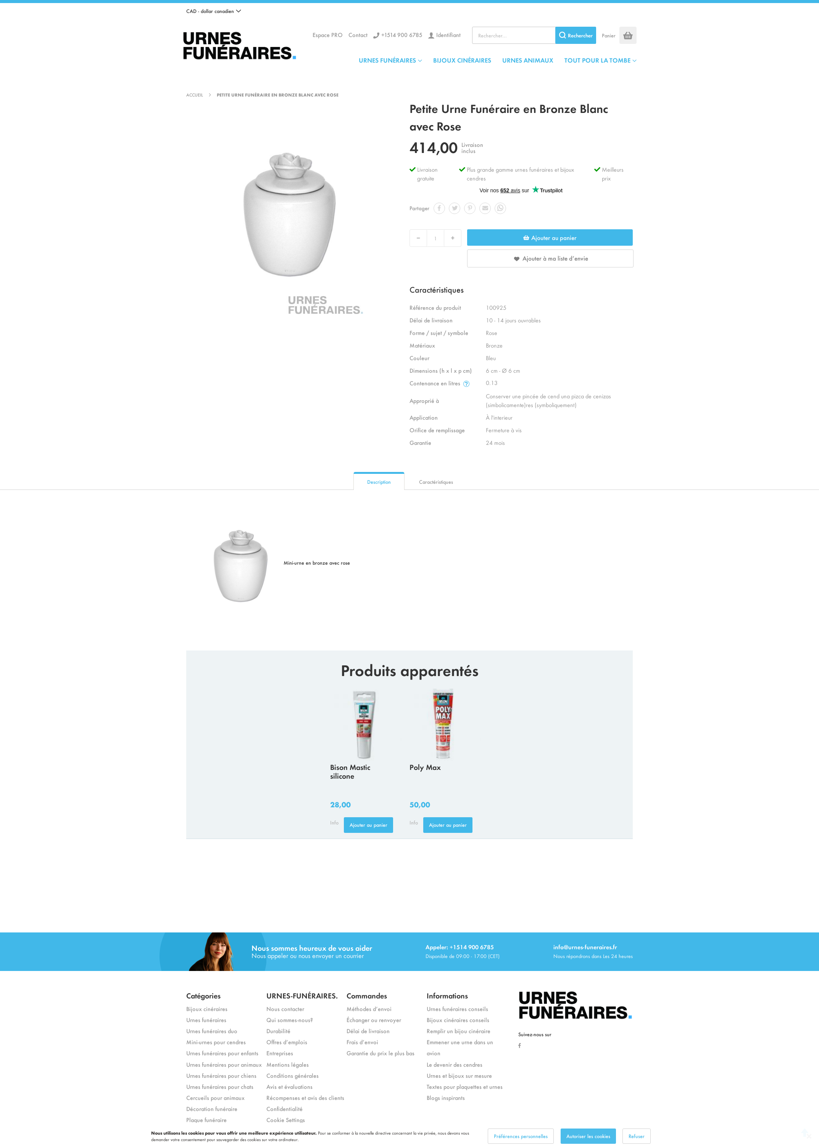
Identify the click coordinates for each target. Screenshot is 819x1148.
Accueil (194, 95)
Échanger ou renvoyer (374, 1020)
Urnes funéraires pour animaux (224, 1064)
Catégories (203, 995)
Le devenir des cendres (454, 1064)
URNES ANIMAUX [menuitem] (527, 60)
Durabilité (278, 1031)
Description (379, 481)
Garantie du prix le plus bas (380, 1053)
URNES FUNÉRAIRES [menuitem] (387, 60)
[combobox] (534, 35)
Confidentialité (284, 1109)
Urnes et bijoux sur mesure (459, 1075)
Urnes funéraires (206, 1020)
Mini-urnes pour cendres (216, 1042)
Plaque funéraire (206, 1120)
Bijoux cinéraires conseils (458, 1020)
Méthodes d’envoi (369, 1009)
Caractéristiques (436, 481)
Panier (609, 35)
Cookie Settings (285, 1120)
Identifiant (448, 35)
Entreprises (279, 1053)
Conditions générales (292, 1075)
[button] (213, 11)
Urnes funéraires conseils (457, 1009)
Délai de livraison (368, 1031)
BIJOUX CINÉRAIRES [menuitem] (462, 60)
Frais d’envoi (362, 1042)
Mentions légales (287, 1064)
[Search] (575, 35)
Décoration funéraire (211, 1109)
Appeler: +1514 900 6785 (460, 947)
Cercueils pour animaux (215, 1097)
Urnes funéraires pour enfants (222, 1053)
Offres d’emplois (286, 1042)
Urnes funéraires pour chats (219, 1086)
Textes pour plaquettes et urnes (465, 1086)
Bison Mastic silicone (350, 771)
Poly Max (425, 767)
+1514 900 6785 (401, 35)
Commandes (367, 995)
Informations (447, 995)
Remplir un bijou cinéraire (458, 1031)
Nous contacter (285, 1009)
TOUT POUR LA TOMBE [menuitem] (597, 60)
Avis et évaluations (289, 1086)
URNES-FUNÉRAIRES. (302, 995)
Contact (358, 35)
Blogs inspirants (446, 1097)
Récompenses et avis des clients (305, 1097)
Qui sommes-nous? (289, 1020)
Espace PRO (328, 35)
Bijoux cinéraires (206, 1009)
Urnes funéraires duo (211, 1031)
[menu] (498, 59)
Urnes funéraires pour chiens (221, 1075)
